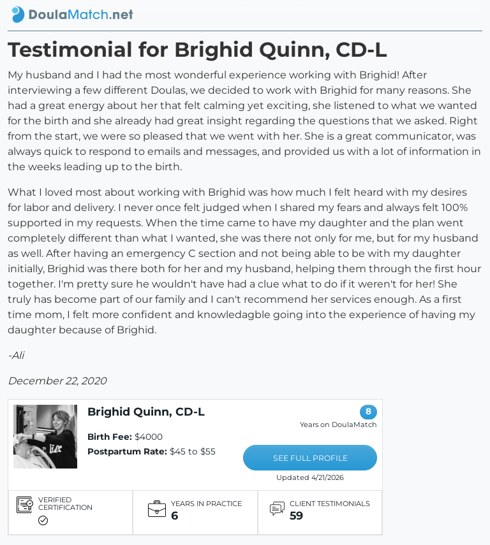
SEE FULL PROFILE (310, 458)
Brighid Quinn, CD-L (146, 411)
